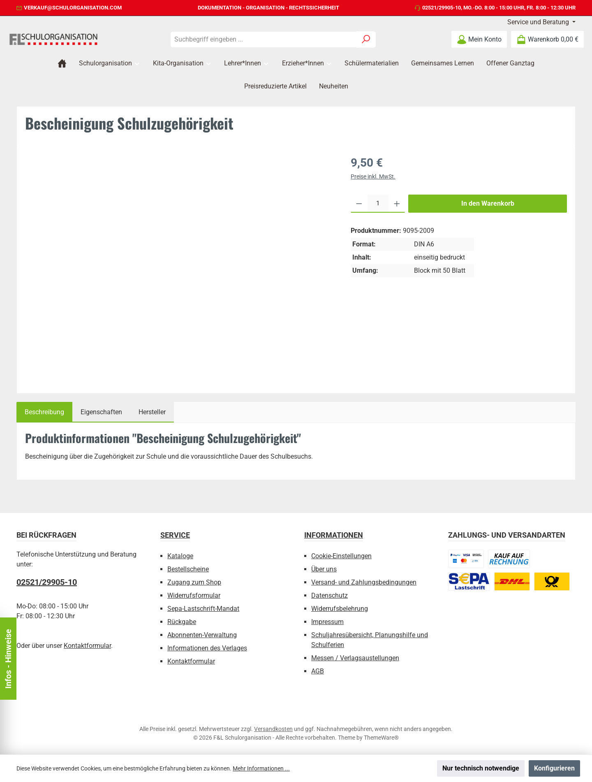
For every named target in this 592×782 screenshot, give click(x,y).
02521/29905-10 (441, 8)
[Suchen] (366, 39)
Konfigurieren (554, 768)
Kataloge (180, 556)
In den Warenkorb (487, 203)
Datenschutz (329, 595)
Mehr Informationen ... (261, 768)
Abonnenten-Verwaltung (202, 635)
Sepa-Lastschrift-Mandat (203, 609)
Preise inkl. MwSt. (373, 176)
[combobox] (263, 39)
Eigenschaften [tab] (101, 412)
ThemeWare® (381, 737)
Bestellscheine (188, 569)
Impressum (327, 622)
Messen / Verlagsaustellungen (355, 658)
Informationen (333, 535)
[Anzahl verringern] (359, 204)
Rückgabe (181, 622)
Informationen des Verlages (207, 648)
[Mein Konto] (479, 39)
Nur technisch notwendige (480, 768)
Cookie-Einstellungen (341, 556)
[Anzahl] (378, 204)
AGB (317, 671)
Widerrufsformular (193, 595)
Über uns (324, 569)
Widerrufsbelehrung (339, 609)
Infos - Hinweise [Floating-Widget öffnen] (8, 659)
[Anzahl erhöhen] (396, 204)
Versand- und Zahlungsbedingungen (363, 582)
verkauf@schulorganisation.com (73, 8)
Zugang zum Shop (194, 582)
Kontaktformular (87, 646)
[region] (179, 266)
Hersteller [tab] (152, 412)
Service (175, 535)
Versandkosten (273, 729)
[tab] (44, 412)
